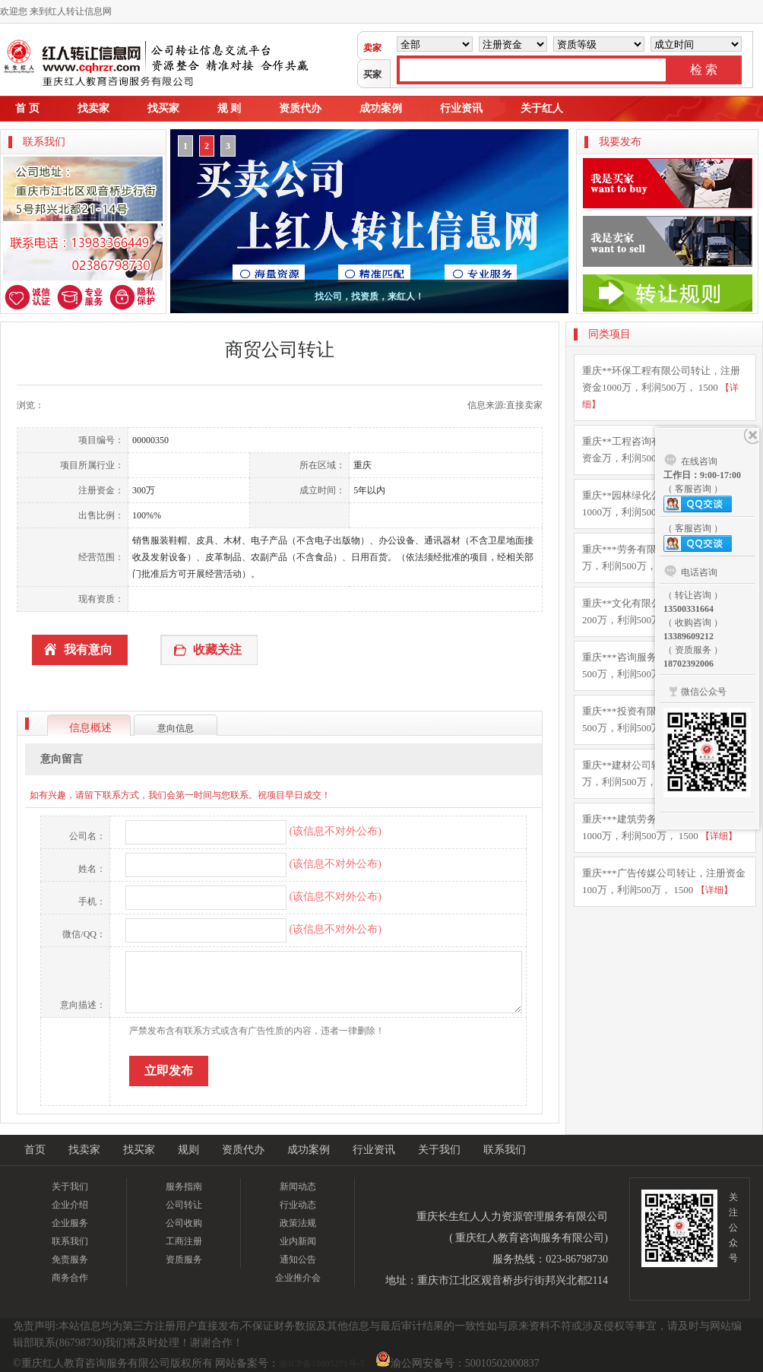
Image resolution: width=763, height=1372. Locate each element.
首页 (35, 1149)
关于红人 (542, 108)
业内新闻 (298, 1241)
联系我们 (504, 1149)
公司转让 (184, 1204)
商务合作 (70, 1277)
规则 (188, 1149)
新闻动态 (298, 1186)
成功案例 (380, 108)
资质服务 (184, 1259)
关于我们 (439, 1149)
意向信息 (175, 728)
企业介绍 (70, 1204)
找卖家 (93, 108)
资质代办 (300, 108)
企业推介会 (298, 1277)
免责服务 (70, 1259)
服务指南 (184, 1186)
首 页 (27, 108)
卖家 (372, 48)
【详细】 (719, 836)
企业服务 (70, 1223)
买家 (372, 74)
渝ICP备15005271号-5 (322, 1363)
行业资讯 (461, 108)
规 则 (229, 108)
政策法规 (298, 1223)
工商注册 (184, 1241)
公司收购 (184, 1223)
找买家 (163, 108)
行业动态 (298, 1204)
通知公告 (298, 1259)
